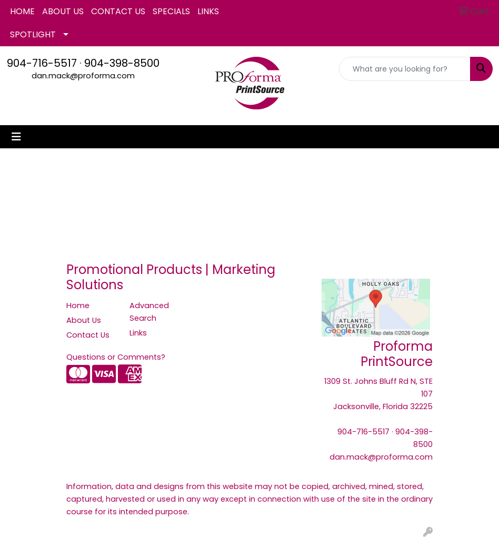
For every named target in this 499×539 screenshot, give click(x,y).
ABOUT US (63, 11)
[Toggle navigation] (16, 136)
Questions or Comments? (115, 357)
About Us (83, 320)
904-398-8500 (121, 63)
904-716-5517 (42, 63)
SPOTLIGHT (33, 34)
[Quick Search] (405, 69)
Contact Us (87, 335)
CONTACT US (118, 11)
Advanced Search (149, 311)
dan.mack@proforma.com (83, 75)
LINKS (208, 11)
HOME (22, 11)
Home (77, 305)
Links (138, 333)
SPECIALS (171, 11)
